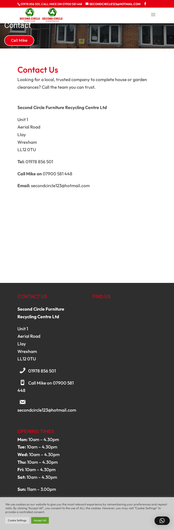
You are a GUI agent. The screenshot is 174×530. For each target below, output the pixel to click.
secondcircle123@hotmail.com (46, 410)
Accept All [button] (40, 520)
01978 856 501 (42, 371)
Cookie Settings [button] (17, 520)
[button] (162, 520)
